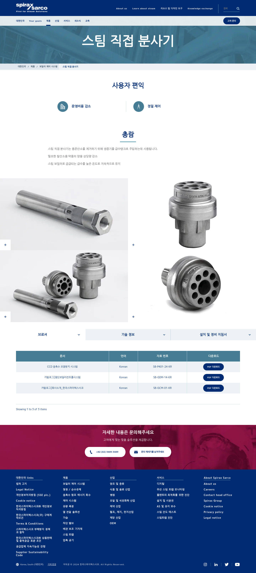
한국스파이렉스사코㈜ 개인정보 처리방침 (34, 508)
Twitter (226, 564)
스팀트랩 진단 (165, 517)
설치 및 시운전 (165, 500)
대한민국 (22, 66)
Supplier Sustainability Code (32, 553)
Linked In (216, 564)
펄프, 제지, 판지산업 (122, 512)
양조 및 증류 (117, 483)
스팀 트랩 (68, 534)
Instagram (205, 564)
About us (210, 483)
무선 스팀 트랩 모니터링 (171, 489)
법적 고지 (21, 483)
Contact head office (218, 495)
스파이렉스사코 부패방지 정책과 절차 (33, 531)
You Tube (237, 564)
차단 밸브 (68, 523)
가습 (65, 517)
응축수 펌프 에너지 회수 (77, 495)
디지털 (160, 483)
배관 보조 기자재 (72, 529)
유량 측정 (68, 506)
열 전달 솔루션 (71, 512)
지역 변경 (52, 564)
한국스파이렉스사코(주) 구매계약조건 (34, 516)
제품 (33, 66)
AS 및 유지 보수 (166, 506)
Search (238, 8)
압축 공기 (68, 540)
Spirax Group (213, 500)
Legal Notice (25, 489)
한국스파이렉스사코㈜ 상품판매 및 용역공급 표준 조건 (34, 539)
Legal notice (212, 517)
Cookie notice (25, 500)
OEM (113, 523)
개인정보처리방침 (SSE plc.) (33, 495)
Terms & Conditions (30, 523)
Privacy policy (214, 512)
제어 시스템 (69, 500)
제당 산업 (115, 517)
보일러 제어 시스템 (48, 66)
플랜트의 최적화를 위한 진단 (173, 495)
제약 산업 (115, 506)
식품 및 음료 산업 (120, 489)
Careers (209, 489)
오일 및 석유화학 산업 (122, 500)
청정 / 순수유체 (72, 489)
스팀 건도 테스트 (166, 512)
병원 (112, 495)
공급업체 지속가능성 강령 (30, 546)
